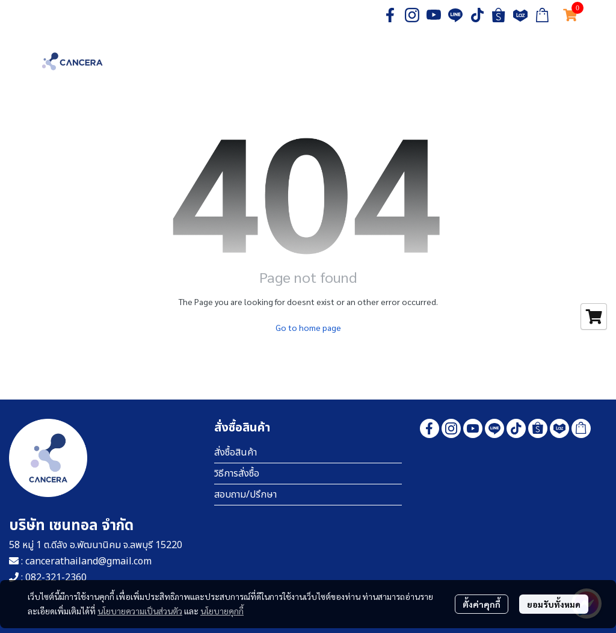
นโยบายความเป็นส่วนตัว (139, 610)
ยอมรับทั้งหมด (554, 604)
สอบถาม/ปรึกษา (245, 494)
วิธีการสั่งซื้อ (236, 473)
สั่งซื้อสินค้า (235, 452)
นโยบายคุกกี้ (222, 610)
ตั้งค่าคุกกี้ (481, 604)
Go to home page (308, 327)
